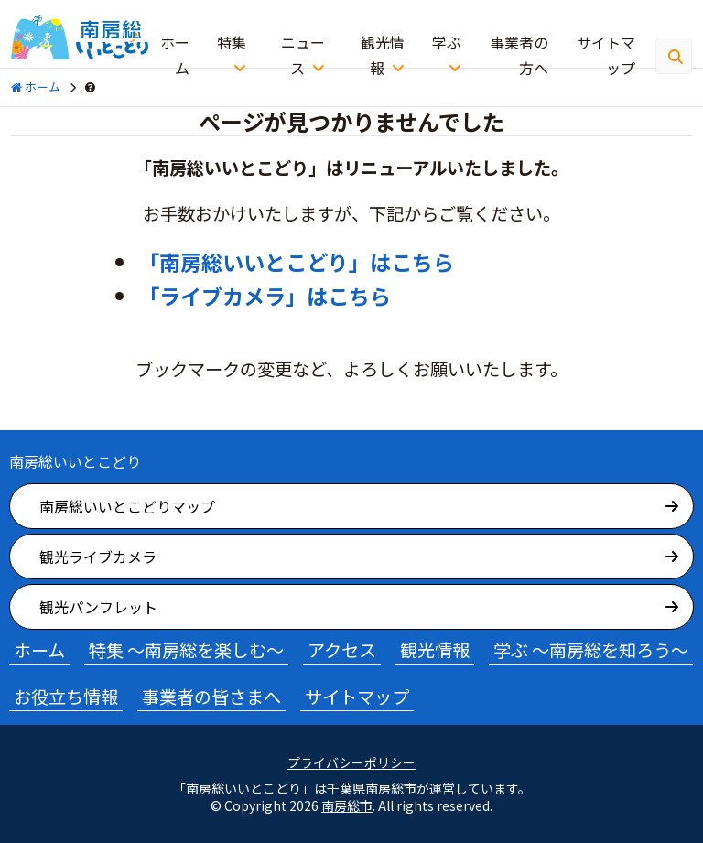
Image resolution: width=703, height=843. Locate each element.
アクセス (342, 650)
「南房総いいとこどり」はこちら (296, 261)
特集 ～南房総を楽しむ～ (186, 650)
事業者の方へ (519, 55)
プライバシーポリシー (351, 763)
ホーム (174, 55)
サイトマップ (606, 55)
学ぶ (446, 42)
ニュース (303, 55)
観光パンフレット (98, 607)
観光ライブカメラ (98, 556)
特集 (231, 42)
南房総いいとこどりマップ (127, 506)
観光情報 (383, 55)
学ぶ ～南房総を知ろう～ (590, 650)
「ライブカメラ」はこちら (264, 295)
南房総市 (347, 805)
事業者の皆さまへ (211, 696)
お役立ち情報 (66, 696)
